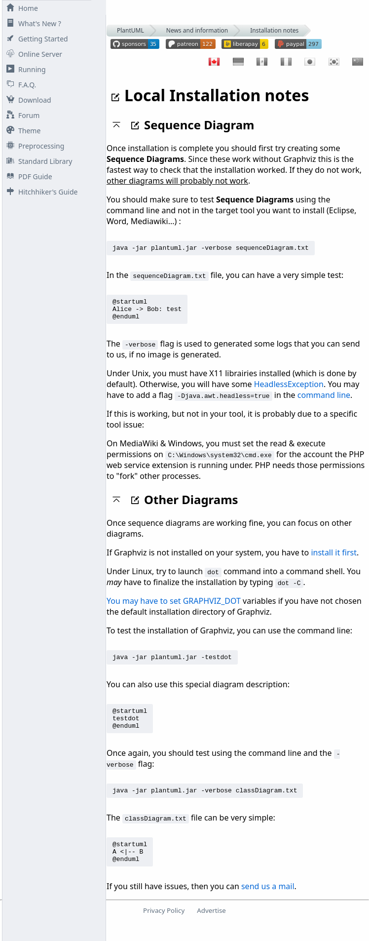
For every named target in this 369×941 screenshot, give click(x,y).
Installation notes (274, 30)
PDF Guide (27, 176)
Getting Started (35, 38)
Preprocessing (33, 146)
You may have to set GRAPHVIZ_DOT (174, 606)
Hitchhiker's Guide (39, 191)
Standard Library (37, 161)
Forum (20, 115)
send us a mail (268, 904)
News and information (197, 30)
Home (20, 8)
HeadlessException (289, 390)
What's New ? (31, 23)
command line (323, 400)
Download (26, 100)
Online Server (32, 54)
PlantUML (130, 30)
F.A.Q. (19, 84)
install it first (334, 558)
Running (24, 69)
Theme (21, 130)
